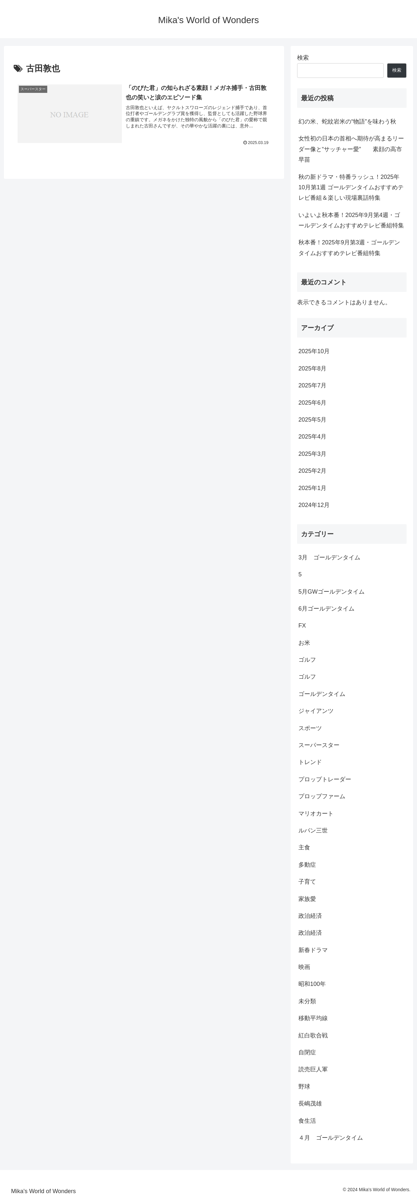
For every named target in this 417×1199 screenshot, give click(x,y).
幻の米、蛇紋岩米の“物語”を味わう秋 (347, 121)
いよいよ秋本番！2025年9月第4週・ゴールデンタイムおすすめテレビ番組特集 (351, 220)
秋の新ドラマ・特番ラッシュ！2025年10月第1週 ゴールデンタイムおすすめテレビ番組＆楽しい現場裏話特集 (351, 187)
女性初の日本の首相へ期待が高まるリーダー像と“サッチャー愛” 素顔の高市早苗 (351, 149)
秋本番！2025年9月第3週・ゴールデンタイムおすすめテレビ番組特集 (349, 247)
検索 (303, 57)
